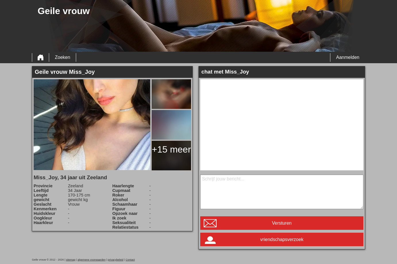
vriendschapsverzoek (281, 239)
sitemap (71, 259)
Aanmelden (347, 57)
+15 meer (171, 149)
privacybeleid (115, 259)
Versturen (282, 223)
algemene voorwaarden (92, 259)
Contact (130, 259)
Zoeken (62, 57)
